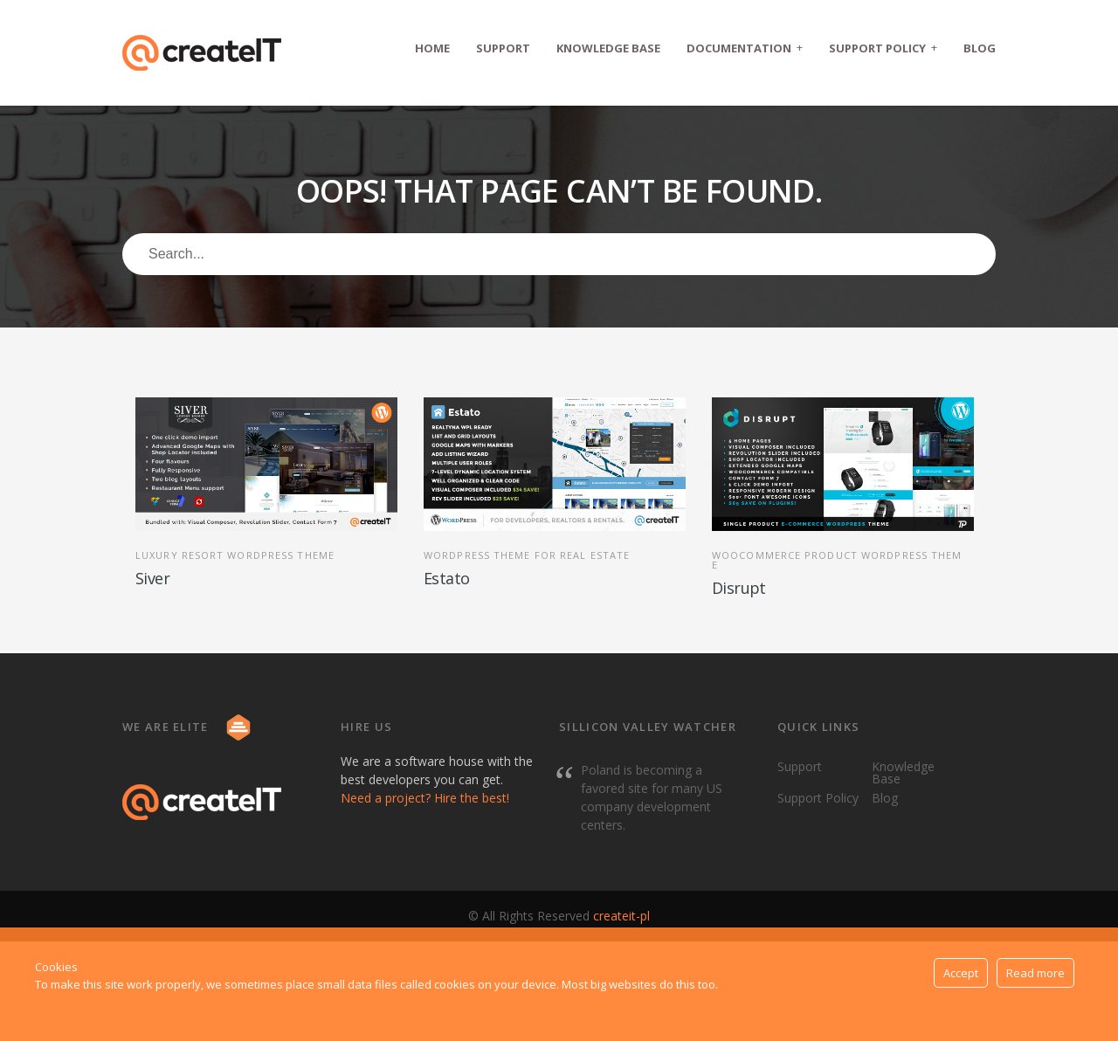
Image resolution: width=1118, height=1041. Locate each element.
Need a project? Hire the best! (425, 797)
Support (503, 48)
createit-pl (621, 915)
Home (432, 48)
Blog (979, 48)
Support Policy (883, 47)
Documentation (745, 47)
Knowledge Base (608, 48)
